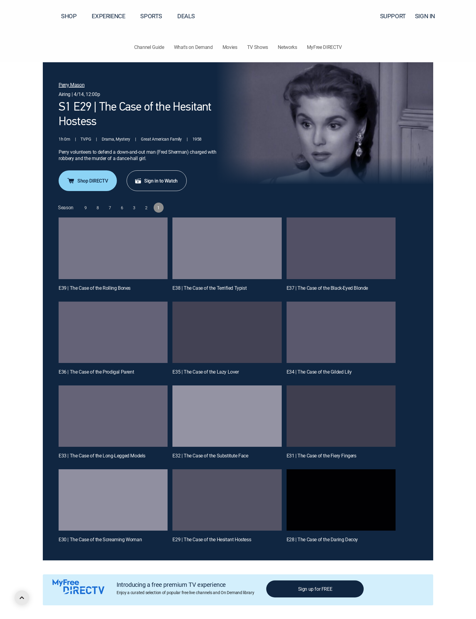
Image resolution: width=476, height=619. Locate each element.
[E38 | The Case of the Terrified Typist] (226, 248)
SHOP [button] (72, 16)
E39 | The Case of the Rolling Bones (95, 288)
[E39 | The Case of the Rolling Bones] (113, 248)
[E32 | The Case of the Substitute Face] (226, 416)
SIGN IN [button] (428, 16)
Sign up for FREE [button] (315, 589)
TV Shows (257, 47)
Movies (230, 47)
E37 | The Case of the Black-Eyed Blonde (327, 288)
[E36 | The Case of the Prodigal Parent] (113, 332)
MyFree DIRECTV (324, 47)
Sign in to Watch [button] (156, 180)
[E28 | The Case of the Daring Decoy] (341, 500)
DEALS (186, 16)
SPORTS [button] (154, 16)
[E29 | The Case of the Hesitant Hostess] (226, 500)
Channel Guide (149, 47)
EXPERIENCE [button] (112, 16)
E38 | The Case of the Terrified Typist (209, 288)
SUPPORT (393, 16)
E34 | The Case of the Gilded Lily (319, 371)
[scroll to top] (22, 598)
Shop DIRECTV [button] (87, 180)
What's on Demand (193, 47)
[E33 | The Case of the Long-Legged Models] (113, 416)
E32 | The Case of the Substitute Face (210, 455)
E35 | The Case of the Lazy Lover (205, 371)
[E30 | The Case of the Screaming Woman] (113, 500)
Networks (287, 47)
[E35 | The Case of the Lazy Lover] (226, 332)
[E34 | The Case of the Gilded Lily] (341, 332)
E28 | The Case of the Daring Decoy (322, 539)
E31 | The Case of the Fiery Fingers (321, 455)
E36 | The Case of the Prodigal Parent (96, 371)
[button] (460, 16)
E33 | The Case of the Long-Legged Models (102, 455)
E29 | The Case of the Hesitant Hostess (211, 539)
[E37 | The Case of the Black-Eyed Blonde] (341, 248)
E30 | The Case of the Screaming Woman (100, 539)
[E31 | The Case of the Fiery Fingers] (341, 416)
